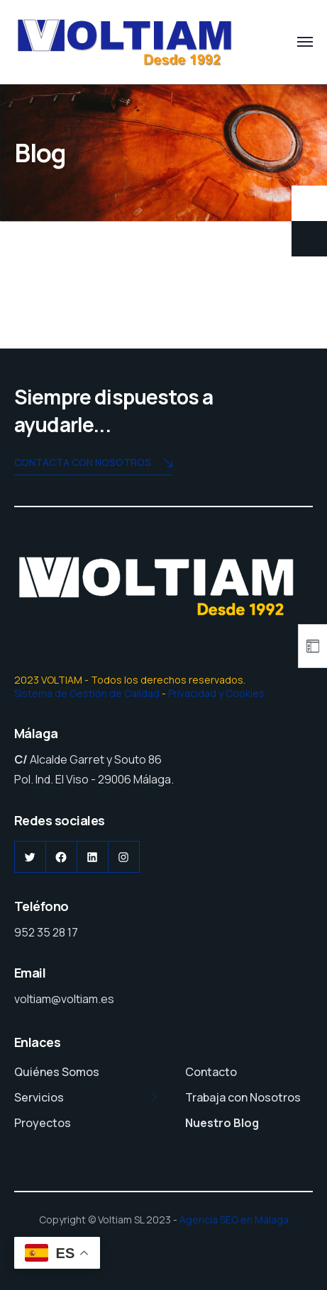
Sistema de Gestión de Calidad (87, 693)
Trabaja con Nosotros (243, 1097)
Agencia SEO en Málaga (234, 1219)
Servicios (39, 1097)
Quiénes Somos (56, 1072)
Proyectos (42, 1123)
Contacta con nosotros (93, 463)
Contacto (211, 1072)
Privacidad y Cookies (216, 693)
